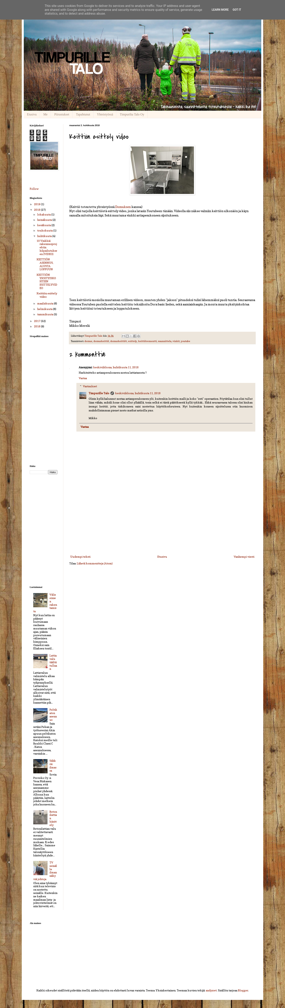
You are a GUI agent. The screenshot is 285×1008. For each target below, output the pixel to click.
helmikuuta (45, 309)
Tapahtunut (83, 114)
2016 (37, 326)
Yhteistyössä (105, 114)
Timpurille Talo (99, 393)
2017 (37, 321)
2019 (37, 204)
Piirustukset (61, 114)
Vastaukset (90, 386)
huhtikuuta (44, 236)
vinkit (176, 341)
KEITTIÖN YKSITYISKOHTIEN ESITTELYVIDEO (47, 281)
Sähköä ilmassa (52, 765)
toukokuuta (45, 230)
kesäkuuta (44, 225)
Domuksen (123, 207)
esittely (132, 341)
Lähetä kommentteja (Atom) (95, 563)
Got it (237, 9)
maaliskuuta (45, 303)
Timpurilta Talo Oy (132, 114)
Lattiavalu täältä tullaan (53, 662)
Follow (34, 188)
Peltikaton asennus (53, 714)
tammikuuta (45, 314)
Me (45, 114)
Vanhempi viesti (244, 556)
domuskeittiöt (118, 341)
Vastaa (83, 378)
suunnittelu (164, 341)
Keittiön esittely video (47, 295)
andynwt (211, 990)
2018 (37, 209)
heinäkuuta (44, 219)
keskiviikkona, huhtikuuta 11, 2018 (116, 367)
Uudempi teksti (80, 556)
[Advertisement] (162, 521)
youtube (185, 341)
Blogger (243, 990)
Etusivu (32, 114)
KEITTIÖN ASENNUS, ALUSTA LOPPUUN (45, 264)
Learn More (220, 9)
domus (88, 341)
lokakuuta (44, 214)
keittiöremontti (147, 341)
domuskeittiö (101, 341)
